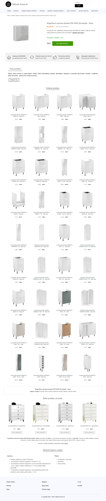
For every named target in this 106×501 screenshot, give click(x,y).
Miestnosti (94, 11)
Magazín (44, 482)
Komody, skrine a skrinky (29, 11)
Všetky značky (10, 482)
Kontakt (80, 485)
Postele (42, 11)
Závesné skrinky (72, 391)
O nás (79, 482)
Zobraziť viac (14, 80)
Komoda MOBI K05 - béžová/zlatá (89, 426)
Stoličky (16, 11)
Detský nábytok (83, 11)
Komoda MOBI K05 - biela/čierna (65, 426)
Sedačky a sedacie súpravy (56, 11)
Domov (9, 11)
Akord (53, 32)
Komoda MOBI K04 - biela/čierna (16, 426)
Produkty (13, 15)
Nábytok (17, 15)
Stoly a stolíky (71, 11)
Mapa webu (45, 485)
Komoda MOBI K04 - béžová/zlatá (41, 426)
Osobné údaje (46, 489)
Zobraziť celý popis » (78, 32)
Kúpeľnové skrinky (58, 391)
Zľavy (8, 489)
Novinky (8, 485)
